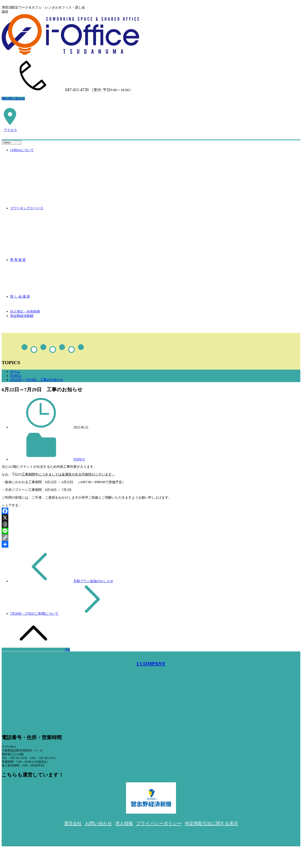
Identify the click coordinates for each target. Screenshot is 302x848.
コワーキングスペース (26, 208)
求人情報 (124, 823)
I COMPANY (151, 663)
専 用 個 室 (18, 260)
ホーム (15, 371)
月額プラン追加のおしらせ (93, 581)
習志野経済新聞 (21, 315)
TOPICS (15, 376)
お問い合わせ (13, 98)
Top (36, 649)
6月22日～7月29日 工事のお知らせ (36, 379)
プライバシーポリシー (159, 823)
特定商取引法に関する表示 (211, 823)
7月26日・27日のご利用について (34, 613)
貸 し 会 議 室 (20, 296)
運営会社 (73, 823)
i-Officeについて (22, 150)
